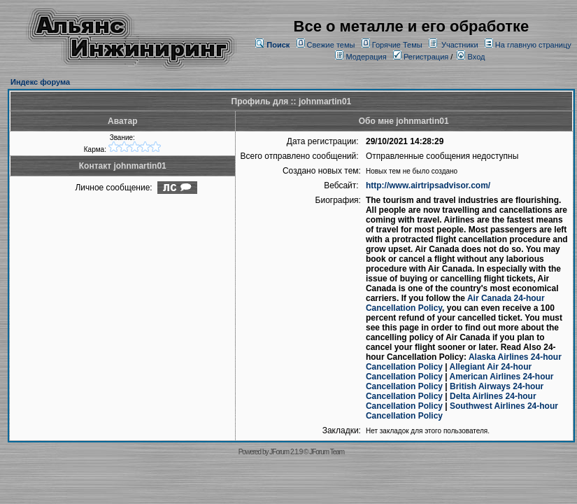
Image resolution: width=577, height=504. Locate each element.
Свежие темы (331, 45)
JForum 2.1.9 (285, 452)
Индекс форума (40, 82)
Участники (459, 45)
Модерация (366, 56)
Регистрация (420, 56)
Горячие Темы (397, 45)
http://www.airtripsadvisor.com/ (428, 185)
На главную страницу (533, 45)
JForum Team (326, 452)
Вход (471, 56)
